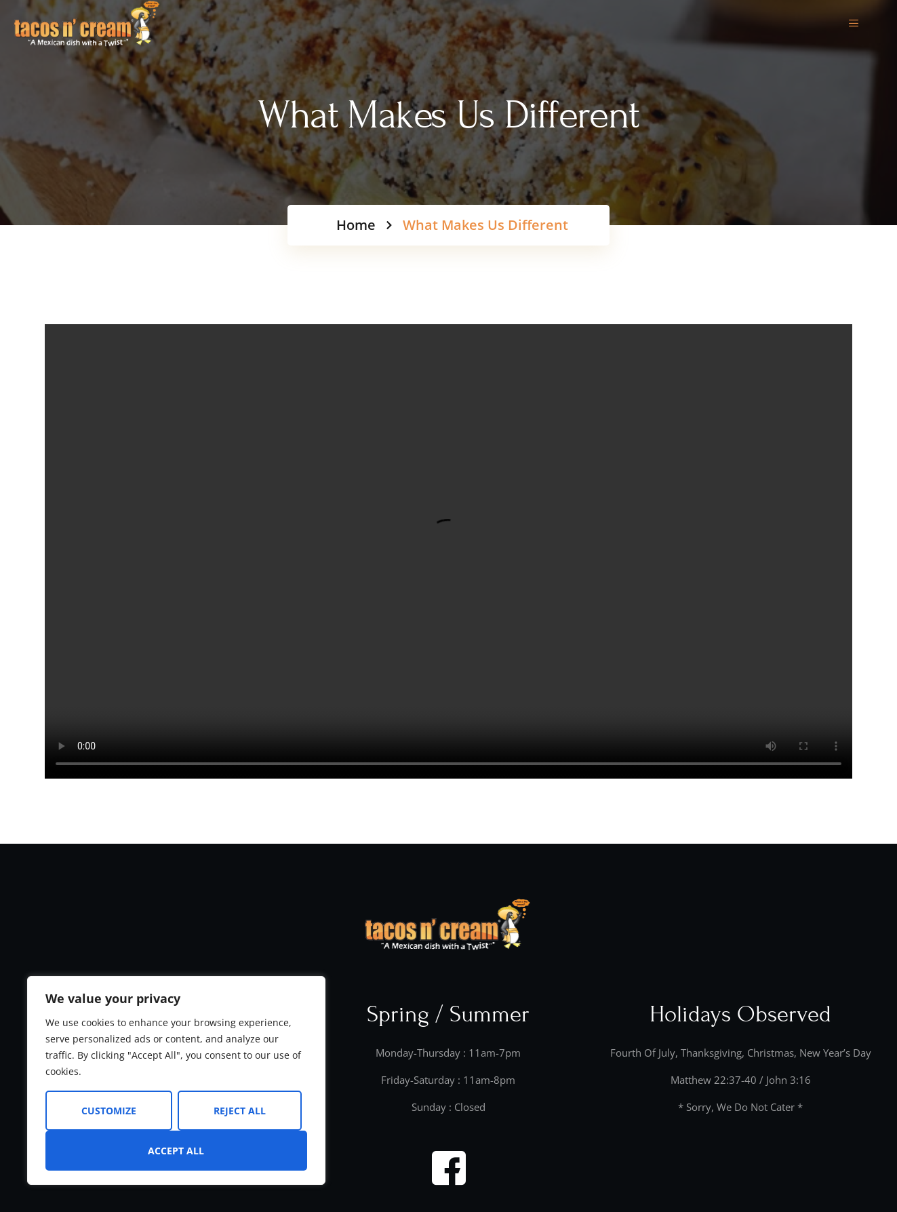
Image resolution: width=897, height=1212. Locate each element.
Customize (108, 1110)
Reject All (240, 1110)
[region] (176, 1080)
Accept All (176, 1150)
